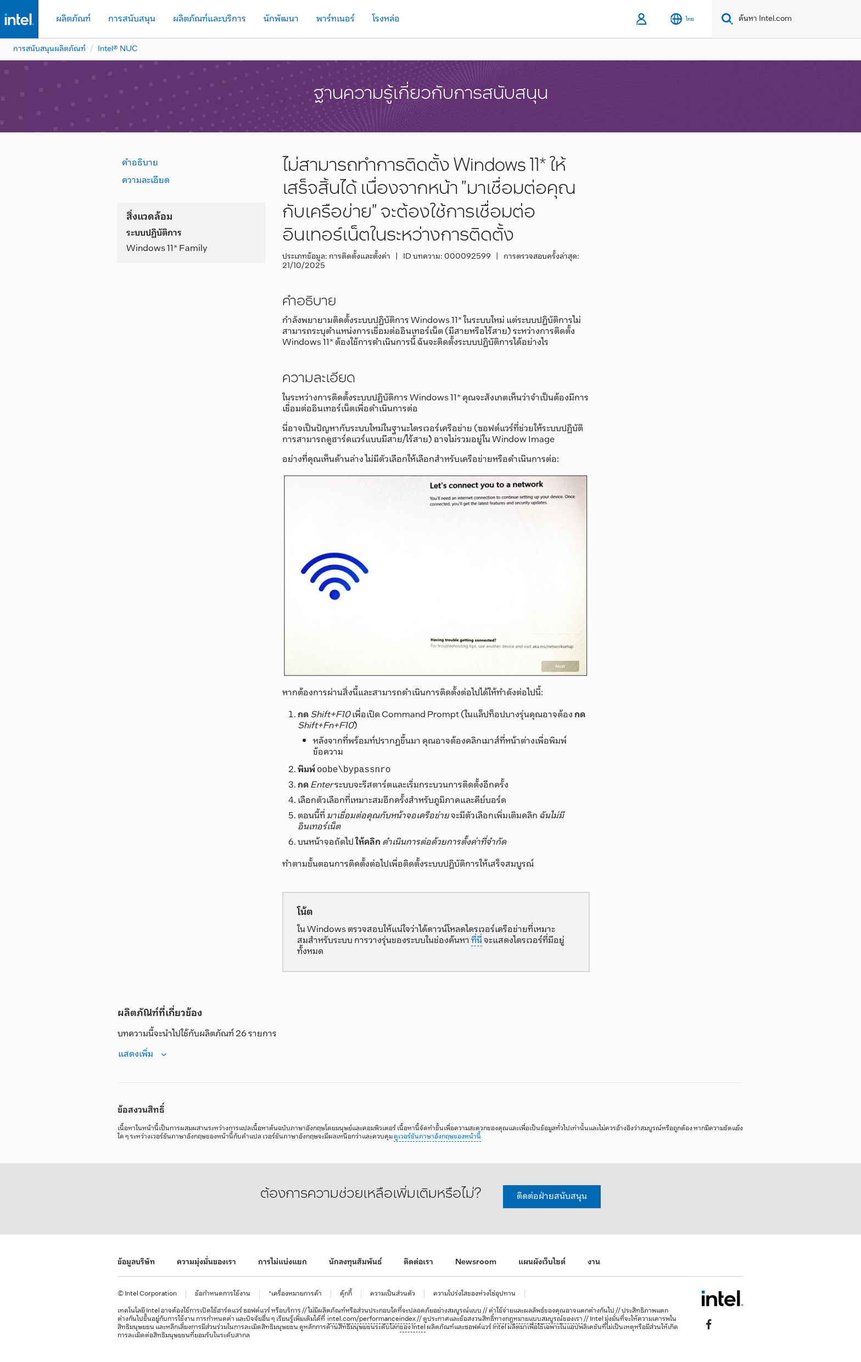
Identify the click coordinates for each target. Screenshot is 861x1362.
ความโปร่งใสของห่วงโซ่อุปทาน (474, 1294)
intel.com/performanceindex (371, 1319)
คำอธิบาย (140, 163)
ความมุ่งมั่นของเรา (206, 1262)
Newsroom (475, 1262)
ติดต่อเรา (418, 1262)
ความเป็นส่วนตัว (392, 1294)
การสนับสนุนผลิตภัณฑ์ (49, 49)
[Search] (725, 19)
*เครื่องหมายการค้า (295, 1294)
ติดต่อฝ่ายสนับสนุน (552, 1196)
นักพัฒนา (281, 19)
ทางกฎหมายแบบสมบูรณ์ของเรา (538, 1319)
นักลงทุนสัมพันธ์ (355, 1262)
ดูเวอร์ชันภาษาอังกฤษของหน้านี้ (437, 1137)
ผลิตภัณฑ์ (73, 19)
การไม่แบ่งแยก (282, 1262)
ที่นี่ (476, 940)
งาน (594, 1262)
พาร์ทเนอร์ (335, 19)
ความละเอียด (146, 180)
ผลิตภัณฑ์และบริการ (209, 19)
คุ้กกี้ (346, 1294)
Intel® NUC (118, 49)
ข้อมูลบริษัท (136, 1262)
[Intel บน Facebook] (709, 1324)
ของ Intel (413, 1327)
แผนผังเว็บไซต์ (542, 1262)
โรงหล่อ (386, 19)
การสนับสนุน (131, 19)
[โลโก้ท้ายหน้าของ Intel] (722, 1298)
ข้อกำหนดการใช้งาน (222, 1294)
